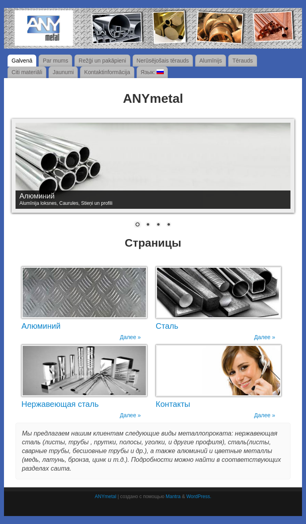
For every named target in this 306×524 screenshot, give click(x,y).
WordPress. (198, 496)
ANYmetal (105, 496)
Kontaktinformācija (107, 72)
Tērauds (242, 60)
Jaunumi (63, 72)
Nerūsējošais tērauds (163, 60)
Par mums (55, 60)
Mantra (173, 496)
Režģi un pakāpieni (102, 60)
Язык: (152, 72)
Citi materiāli (27, 72)
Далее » (130, 337)
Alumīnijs (210, 60)
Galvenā (22, 60)
